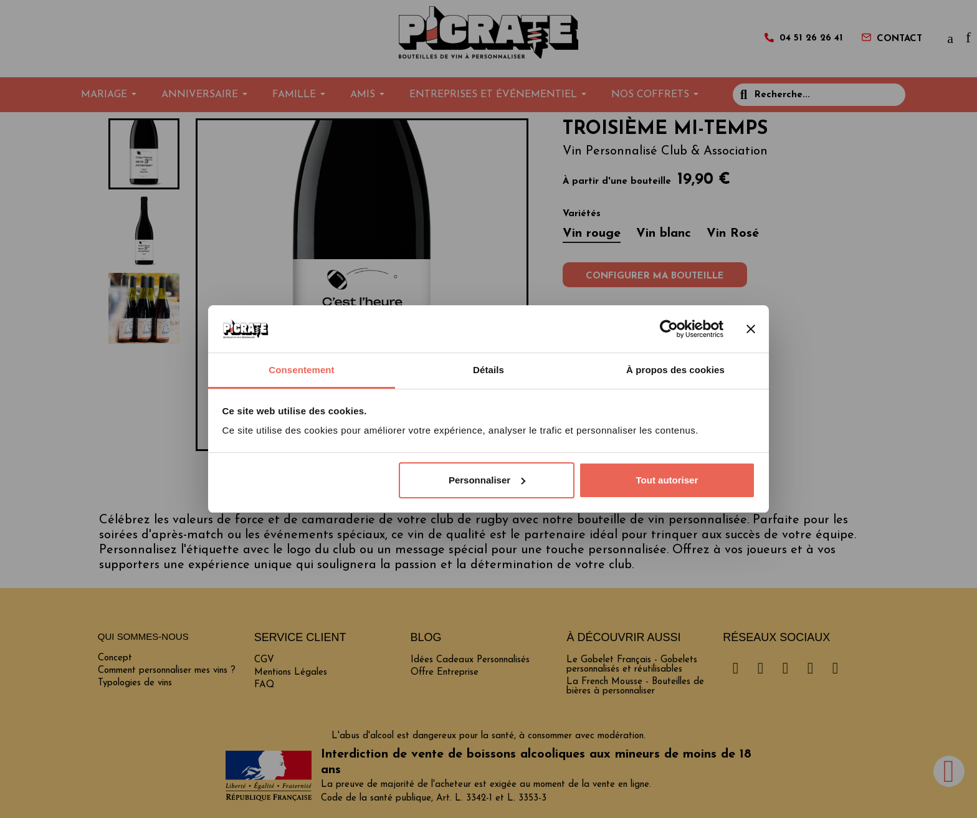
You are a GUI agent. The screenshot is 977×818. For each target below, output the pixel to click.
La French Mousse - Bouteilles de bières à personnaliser (635, 686)
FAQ (264, 685)
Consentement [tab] (301, 369)
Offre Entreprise (445, 672)
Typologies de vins (135, 683)
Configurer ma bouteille (655, 276)
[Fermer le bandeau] (750, 329)
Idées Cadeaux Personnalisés (470, 660)
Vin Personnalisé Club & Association (665, 151)
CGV (264, 660)
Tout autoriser (667, 480)
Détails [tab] (488, 369)
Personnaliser (487, 480)
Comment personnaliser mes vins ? (167, 670)
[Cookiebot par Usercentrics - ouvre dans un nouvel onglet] (668, 329)
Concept (115, 658)
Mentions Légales (290, 672)
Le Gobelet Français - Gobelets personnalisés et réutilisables (631, 664)
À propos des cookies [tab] (675, 369)
